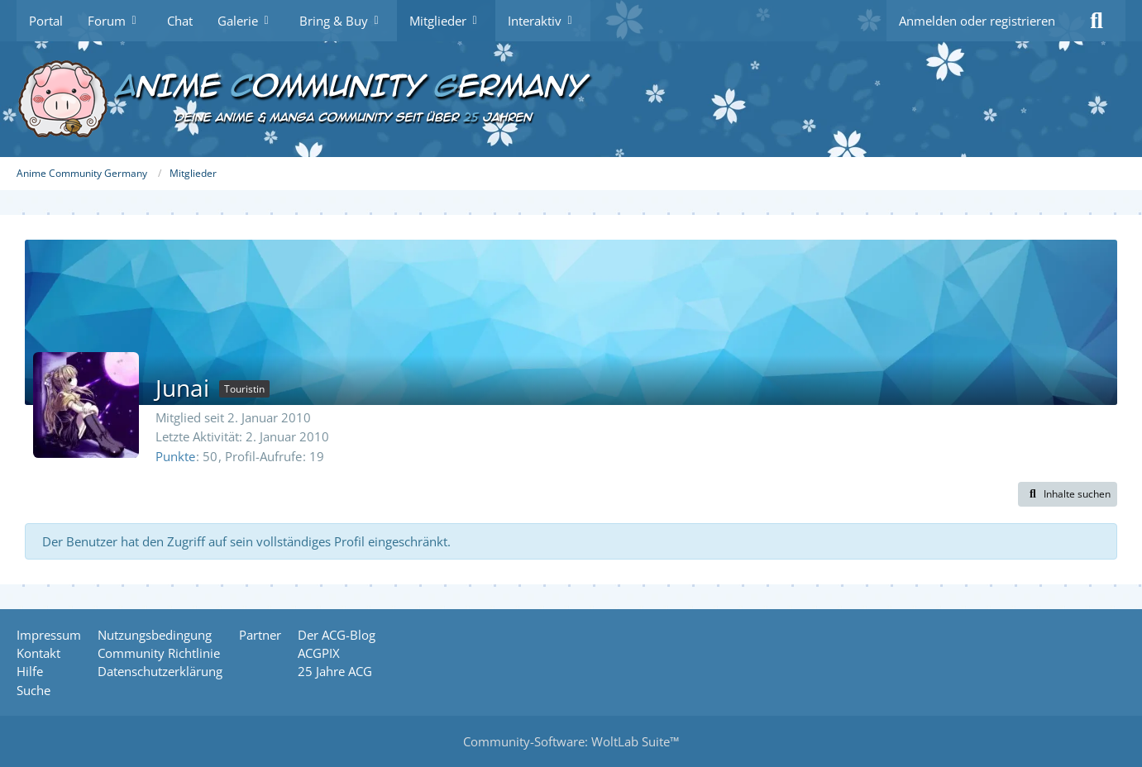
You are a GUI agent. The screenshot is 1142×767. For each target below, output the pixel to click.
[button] (1067, 494)
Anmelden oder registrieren (977, 20)
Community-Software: (571, 741)
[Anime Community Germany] (571, 99)
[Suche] (1096, 20)
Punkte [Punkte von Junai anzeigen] (175, 456)
